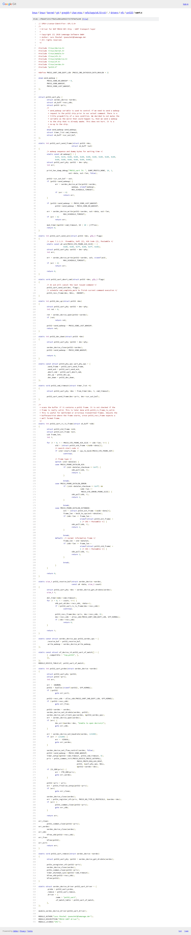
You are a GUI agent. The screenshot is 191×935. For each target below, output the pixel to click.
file (85, 19)
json (186, 931)
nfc (122, 12)
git (57, 12)
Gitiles (15, 931)
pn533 (129, 12)
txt (180, 931)
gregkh (65, 12)
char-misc (77, 12)
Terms (30, 931)
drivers (114, 12)
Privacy (23, 931)
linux (34, 12)
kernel (50, 12)
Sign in (185, 4)
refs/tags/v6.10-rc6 (95, 12)
